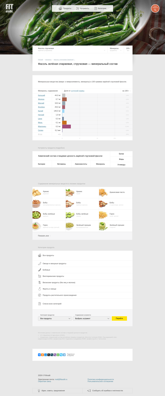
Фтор (40, 134)
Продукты (67, 8)
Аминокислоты (81, 164)
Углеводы (121, 165)
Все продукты (46, 255)
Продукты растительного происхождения (57, 295)
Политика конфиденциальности (101, 379)
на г (125, 91)
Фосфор (41, 107)
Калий (40, 111)
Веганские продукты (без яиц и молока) (56, 282)
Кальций (41, 95)
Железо (41, 99)
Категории (102, 8)
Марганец (42, 126)
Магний (41, 103)
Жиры (121, 159)
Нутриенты (84, 8)
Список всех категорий (49, 303)
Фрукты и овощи (47, 288)
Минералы (100, 164)
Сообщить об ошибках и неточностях (107, 391)
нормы (77, 91)
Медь (40, 123)
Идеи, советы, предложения (53, 391)
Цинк (40, 119)
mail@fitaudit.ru (61, 379)
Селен (40, 130)
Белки (121, 154)
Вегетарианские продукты (51, 276)
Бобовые (44, 269)
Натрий (41, 115)
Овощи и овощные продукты (52, 263)
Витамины (61, 164)
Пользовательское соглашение (100, 381)
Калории (41, 164)
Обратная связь (44, 381)
